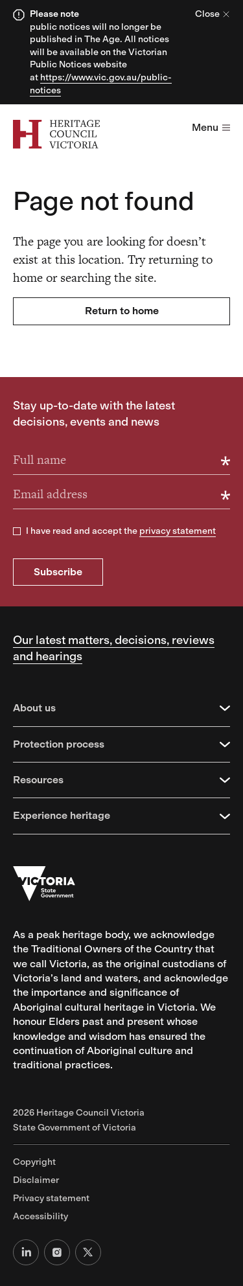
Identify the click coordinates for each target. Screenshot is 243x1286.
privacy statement (177, 530)
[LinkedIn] (26, 1252)
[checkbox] (17, 531)
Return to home (122, 310)
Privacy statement (51, 1198)
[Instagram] (57, 1252)
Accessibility (40, 1216)
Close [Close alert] (212, 13)
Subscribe (58, 572)
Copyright (34, 1161)
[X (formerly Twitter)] (88, 1252)
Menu (211, 127)
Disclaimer (36, 1180)
